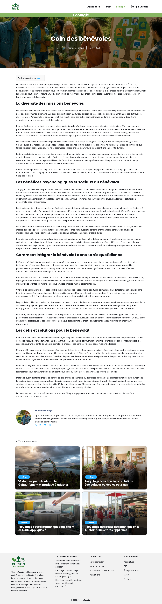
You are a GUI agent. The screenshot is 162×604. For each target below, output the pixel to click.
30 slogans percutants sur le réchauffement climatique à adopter (43, 482)
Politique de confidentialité (102, 570)
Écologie (121, 6)
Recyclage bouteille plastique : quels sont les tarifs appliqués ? (46, 528)
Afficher (40, 78)
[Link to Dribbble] (50, 425)
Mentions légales (97, 566)
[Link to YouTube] (45, 425)
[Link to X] (36, 425)
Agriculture (93, 6)
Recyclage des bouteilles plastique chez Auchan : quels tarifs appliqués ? (112, 528)
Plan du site (95, 574)
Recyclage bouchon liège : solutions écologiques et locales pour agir (109, 482)
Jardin (108, 6)
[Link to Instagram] (40, 425)
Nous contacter (97, 562)
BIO (125, 566)
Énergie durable (139, 6)
